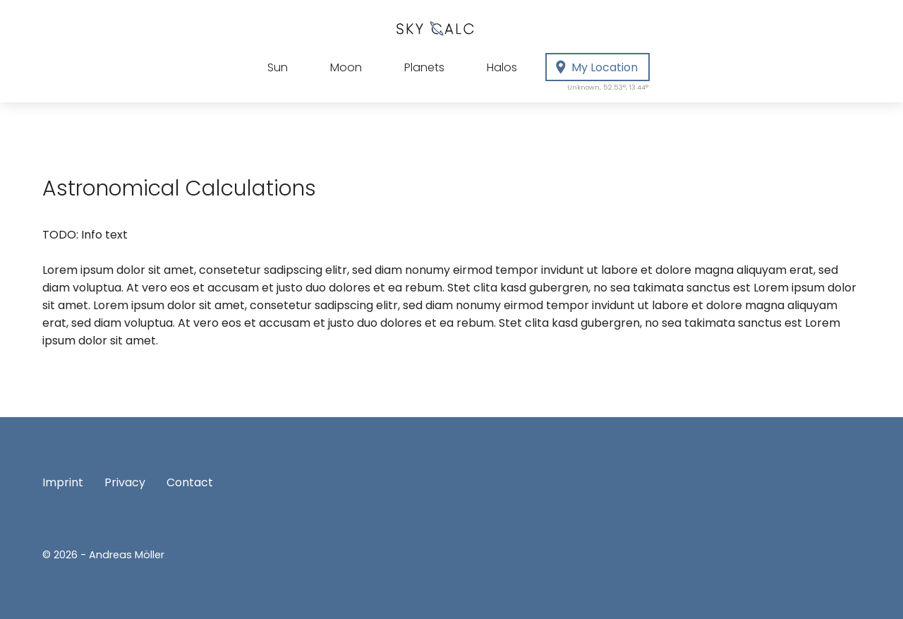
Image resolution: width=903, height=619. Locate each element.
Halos (502, 67)
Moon (346, 67)
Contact (189, 482)
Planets (424, 67)
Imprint (62, 482)
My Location (601, 70)
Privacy (124, 482)
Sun (277, 67)
